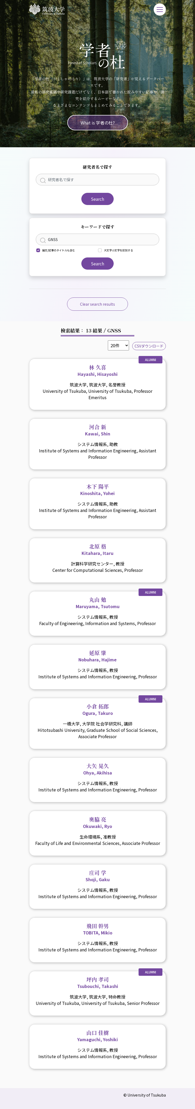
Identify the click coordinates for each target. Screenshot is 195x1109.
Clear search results (97, 304)
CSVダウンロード (149, 346)
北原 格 (97, 549)
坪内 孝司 (97, 982)
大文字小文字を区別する (118, 250)
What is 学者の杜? (98, 122)
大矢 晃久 (97, 769)
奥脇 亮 (97, 822)
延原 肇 (97, 656)
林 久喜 (98, 370)
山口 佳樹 (97, 1036)
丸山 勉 (97, 602)
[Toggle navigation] (160, 9)
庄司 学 (98, 876)
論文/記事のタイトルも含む (58, 250)
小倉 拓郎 (97, 709)
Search (97, 199)
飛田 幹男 (97, 929)
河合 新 (97, 430)
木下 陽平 (97, 489)
